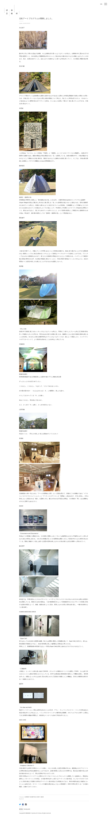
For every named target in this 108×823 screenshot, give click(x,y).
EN (101, 4)
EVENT (38, 797)
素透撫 (21, 809)
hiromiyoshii (27, 809)
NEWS (42, 797)
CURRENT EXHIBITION (30, 797)
